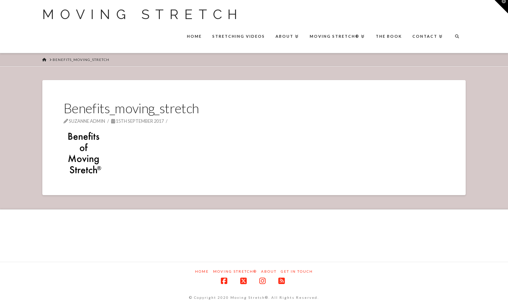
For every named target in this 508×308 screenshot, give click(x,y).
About (269, 271)
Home (202, 271)
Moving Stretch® (235, 271)
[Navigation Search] (457, 37)
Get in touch (297, 271)
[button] (501, 6)
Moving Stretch (142, 14)
